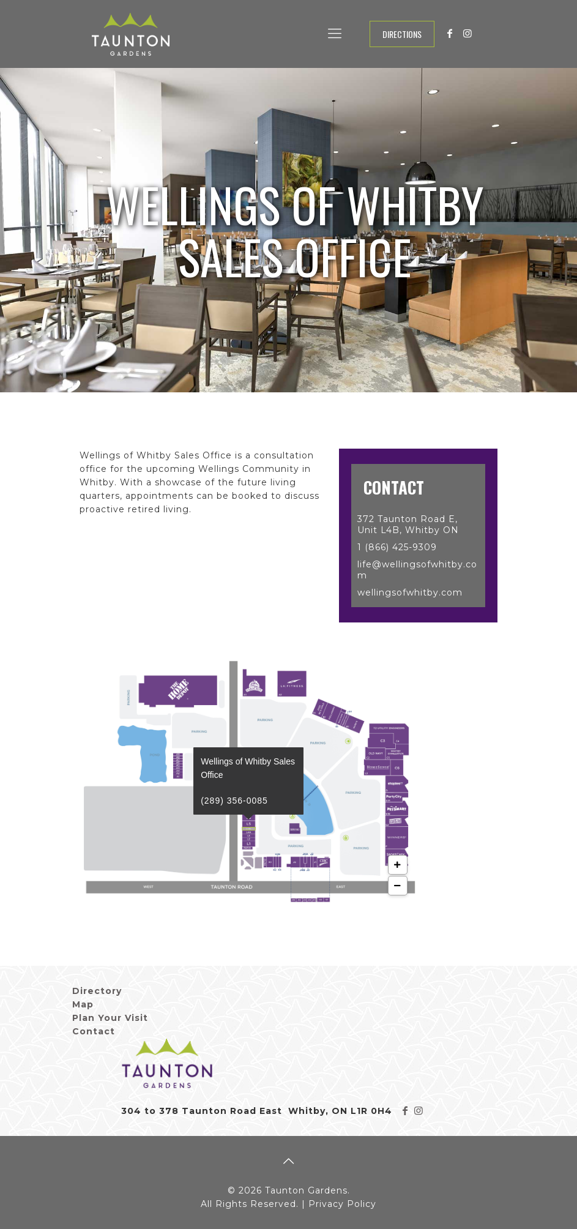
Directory (97, 990)
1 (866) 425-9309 (397, 547)
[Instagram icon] (467, 33)
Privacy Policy (342, 1203)
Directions (402, 34)
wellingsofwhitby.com (410, 592)
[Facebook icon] (450, 33)
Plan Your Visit (110, 1017)
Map (83, 1004)
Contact (93, 1031)
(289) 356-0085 (235, 748)
